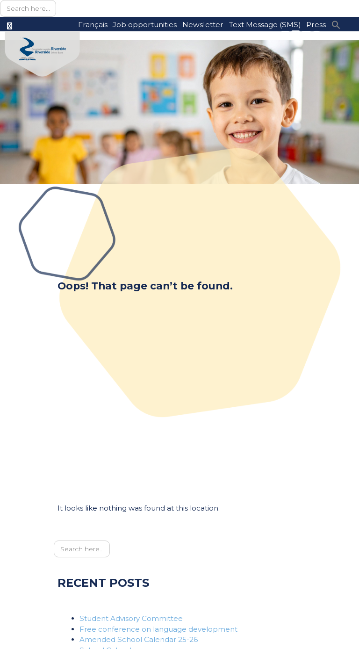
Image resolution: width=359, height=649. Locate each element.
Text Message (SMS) (265, 24)
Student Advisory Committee (131, 618)
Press (316, 24)
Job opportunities (145, 24)
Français (93, 24)
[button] (336, 24)
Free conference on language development (158, 629)
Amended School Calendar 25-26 (138, 639)
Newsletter (202, 24)
